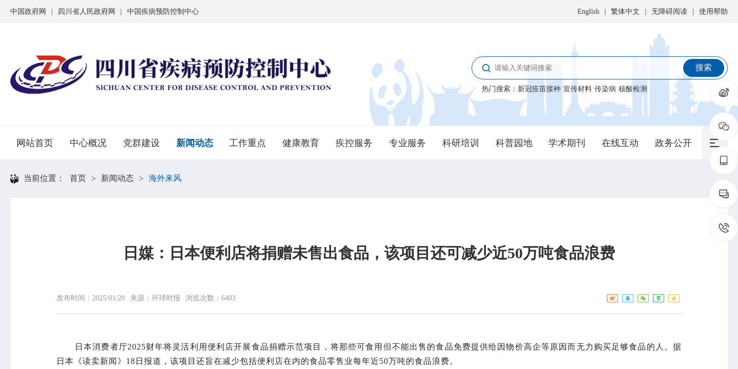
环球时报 (166, 298)
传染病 (605, 89)
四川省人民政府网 (86, 11)
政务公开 (673, 143)
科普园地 (514, 143)
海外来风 (165, 178)
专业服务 (407, 143)
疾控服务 (354, 143)
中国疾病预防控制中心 (163, 11)
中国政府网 (28, 11)
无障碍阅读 (669, 11)
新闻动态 (194, 143)
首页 (78, 178)
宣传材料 (577, 89)
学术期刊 (566, 143)
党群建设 (141, 143)
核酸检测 (633, 89)
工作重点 (247, 143)
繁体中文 (625, 11)
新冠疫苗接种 (539, 89)
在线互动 (620, 143)
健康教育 (300, 143)
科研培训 (460, 143)
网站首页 (34, 143)
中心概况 (88, 143)
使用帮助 (713, 11)
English (589, 11)
